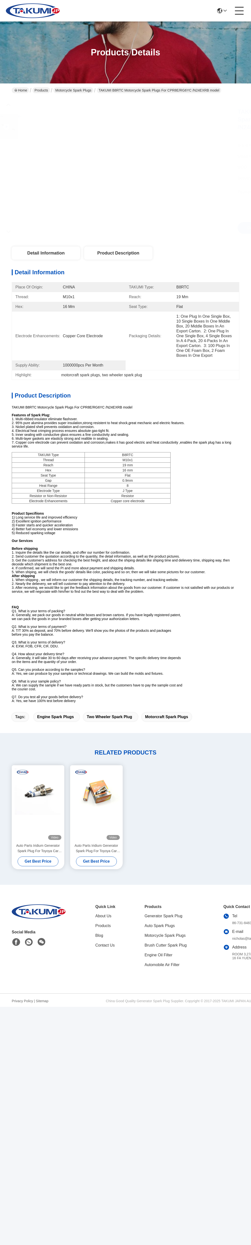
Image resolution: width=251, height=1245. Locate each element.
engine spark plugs (55, 717)
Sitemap (42, 1001)
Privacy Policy (22, 1001)
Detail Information (46, 253)
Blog (99, 935)
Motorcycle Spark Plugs (73, 90)
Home (20, 90)
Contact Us (105, 945)
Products (41, 90)
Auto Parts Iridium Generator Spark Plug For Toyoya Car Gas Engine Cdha (96, 849)
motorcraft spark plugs (166, 717)
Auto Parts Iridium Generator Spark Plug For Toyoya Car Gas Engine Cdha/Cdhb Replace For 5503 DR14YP (38, 849)
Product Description (118, 253)
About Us (103, 916)
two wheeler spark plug (109, 717)
